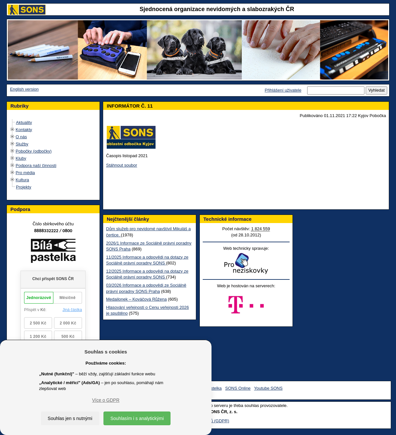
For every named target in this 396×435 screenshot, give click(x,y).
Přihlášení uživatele (283, 90)
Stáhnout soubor (121, 165)
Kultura (22, 179)
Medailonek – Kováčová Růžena (136, 299)
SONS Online (238, 388)
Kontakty (24, 129)
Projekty (23, 187)
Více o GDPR (105, 400)
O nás (21, 136)
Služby (22, 144)
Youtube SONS (268, 388)
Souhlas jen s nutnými (70, 418)
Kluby (21, 158)
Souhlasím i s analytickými (137, 418)
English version (24, 89)
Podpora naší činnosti (36, 165)
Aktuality (24, 122)
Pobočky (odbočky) (34, 151)
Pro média (25, 172)
